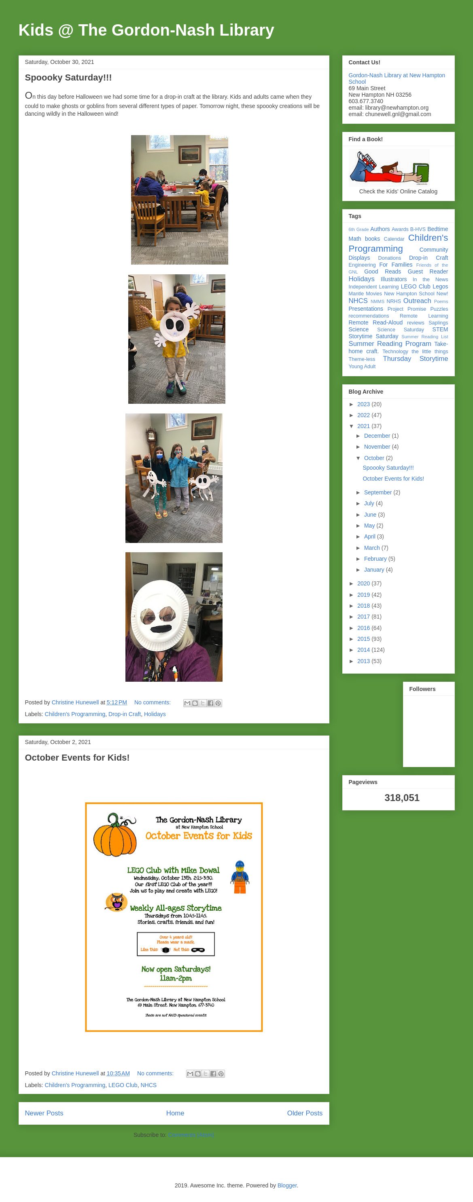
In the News (430, 279)
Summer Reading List (424, 336)
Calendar (394, 239)
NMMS (377, 301)
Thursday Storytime (415, 359)
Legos (440, 286)
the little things (429, 351)
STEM (440, 329)
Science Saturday (400, 330)
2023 (364, 404)
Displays (359, 257)
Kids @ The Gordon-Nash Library (146, 30)
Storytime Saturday (374, 336)
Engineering (362, 265)
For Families (395, 264)
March (373, 548)
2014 (364, 650)
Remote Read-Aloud (376, 322)
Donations (389, 258)
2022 (364, 415)
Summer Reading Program (390, 344)
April (370, 536)
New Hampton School (409, 294)
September (378, 492)
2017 (364, 616)
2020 (364, 583)
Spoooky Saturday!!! (68, 77)
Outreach (417, 301)
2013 (364, 661)
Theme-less (362, 359)
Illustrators (394, 279)
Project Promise (407, 309)
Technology (395, 351)
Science (359, 329)
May (370, 525)
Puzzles (439, 309)
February (376, 558)
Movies (374, 294)
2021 (364, 426)
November (378, 446)
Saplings (438, 323)
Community (434, 249)
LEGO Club (123, 1085)
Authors (380, 229)
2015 (364, 639)
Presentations (366, 308)
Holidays (155, 714)
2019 (364, 594)
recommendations (369, 316)
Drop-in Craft (124, 714)
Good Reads (382, 271)
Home (175, 1113)
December (378, 435)
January (375, 569)
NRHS (393, 301)
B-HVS (418, 229)
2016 (364, 628)
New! (442, 294)
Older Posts (305, 1113)
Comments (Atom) (191, 1135)
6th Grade (359, 229)
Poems (441, 301)
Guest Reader (428, 271)
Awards (400, 229)
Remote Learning (424, 316)
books (372, 238)
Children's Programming (75, 714)
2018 (364, 605)
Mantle (356, 294)
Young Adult (362, 366)
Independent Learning (374, 287)
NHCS (148, 1085)
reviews (415, 323)
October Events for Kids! (77, 758)
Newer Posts (44, 1113)
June (371, 514)
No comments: (153, 702)
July (370, 503)
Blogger (287, 1185)
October (375, 458)
